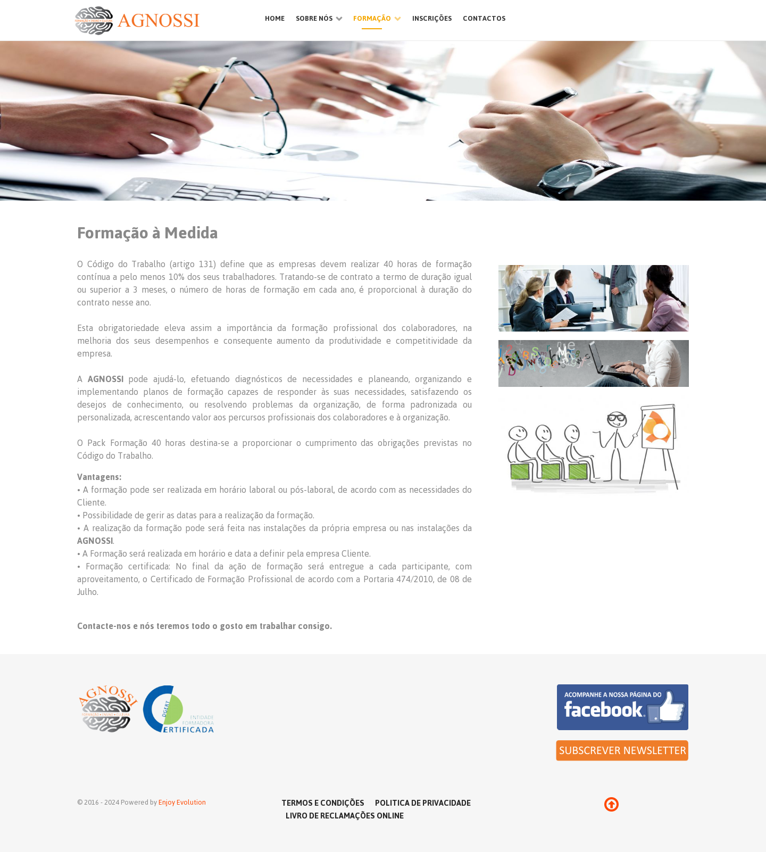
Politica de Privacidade (423, 802)
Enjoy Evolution (182, 802)
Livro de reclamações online (345, 815)
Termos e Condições (322, 802)
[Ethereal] (159, 20)
